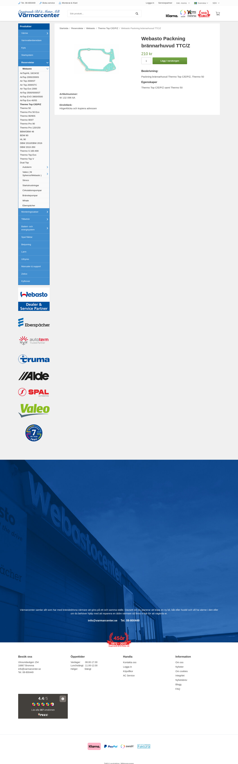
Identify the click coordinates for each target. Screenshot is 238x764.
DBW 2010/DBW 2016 (31, 143)
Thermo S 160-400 (29, 151)
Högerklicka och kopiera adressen (78, 108)
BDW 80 (24, 135)
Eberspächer (28, 205)
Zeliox (24, 274)
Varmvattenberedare (31, 40)
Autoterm (35, 167)
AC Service (129, 675)
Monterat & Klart (68, 3)
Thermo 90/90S (27, 116)
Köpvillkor (128, 671)
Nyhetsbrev (181, 680)
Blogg (178, 684)
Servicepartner (165, 3)
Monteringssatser (35, 211)
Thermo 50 (25, 108)
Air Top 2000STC (28, 85)
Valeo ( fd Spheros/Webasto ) (35, 174)
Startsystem (27, 55)
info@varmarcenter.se (29, 669)
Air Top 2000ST (27, 81)
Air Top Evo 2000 (28, 88)
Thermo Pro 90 (27, 123)
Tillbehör (35, 219)
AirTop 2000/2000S (29, 77)
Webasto (35, 68)
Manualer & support (31, 266)
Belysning (26, 244)
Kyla (23, 48)
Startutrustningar (30, 185)
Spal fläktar (27, 237)
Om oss (179, 662)
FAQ (178, 689)
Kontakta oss (129, 662)
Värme (35, 33)
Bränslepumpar (30, 195)
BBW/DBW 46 (27, 131)
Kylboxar (25, 281)
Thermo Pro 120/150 (30, 127)
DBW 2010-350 (27, 147)
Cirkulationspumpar (32, 190)
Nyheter (180, 666)
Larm (23, 251)
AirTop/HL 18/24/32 (29, 73)
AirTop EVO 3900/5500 (31, 96)
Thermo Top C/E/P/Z (30, 104)
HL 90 (23, 139)
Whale (25, 200)
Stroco (25, 180)
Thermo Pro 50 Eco (29, 112)
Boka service (47, 3)
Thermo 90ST (27, 120)
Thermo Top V (27, 159)
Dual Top (24, 162)
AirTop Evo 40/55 (28, 100)
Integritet (180, 675)
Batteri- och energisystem (35, 228)
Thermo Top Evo (28, 155)
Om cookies (182, 671)
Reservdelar (35, 62)
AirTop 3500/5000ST (30, 92)
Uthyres (25, 259)
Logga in (150, 3)
